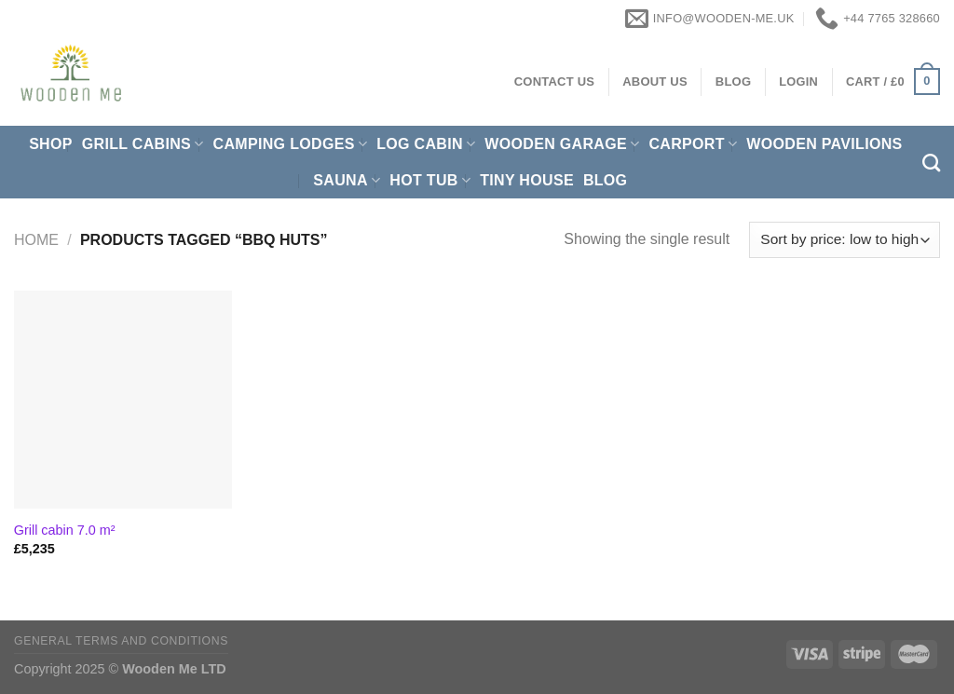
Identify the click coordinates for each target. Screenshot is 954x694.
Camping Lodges (290, 144)
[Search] (931, 163)
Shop (51, 144)
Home (36, 240)
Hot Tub (429, 180)
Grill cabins (143, 144)
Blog (605, 180)
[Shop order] (844, 240)
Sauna (346, 180)
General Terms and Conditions (121, 640)
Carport (692, 144)
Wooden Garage (561, 144)
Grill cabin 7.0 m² (65, 530)
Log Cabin (425, 144)
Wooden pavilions (824, 144)
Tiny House (527, 180)
